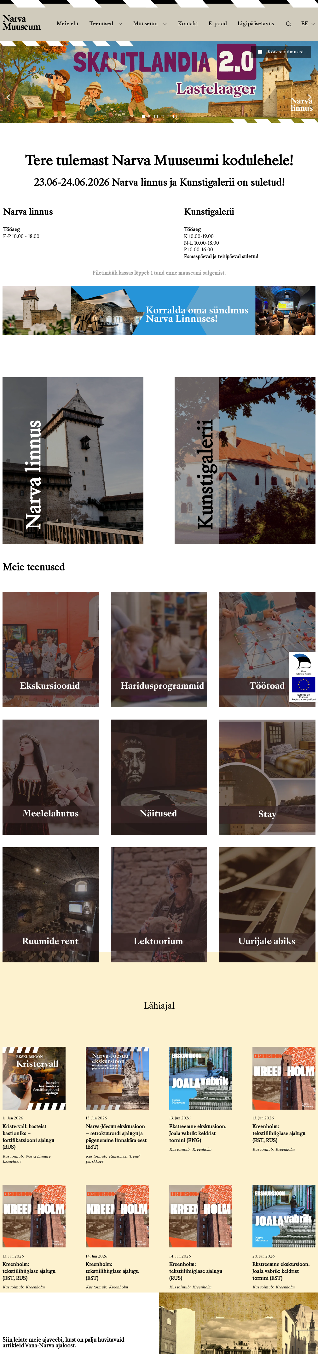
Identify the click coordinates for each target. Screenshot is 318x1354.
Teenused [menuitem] (101, 23)
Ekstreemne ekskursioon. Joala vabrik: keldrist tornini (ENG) (197, 1134)
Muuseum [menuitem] (145, 23)
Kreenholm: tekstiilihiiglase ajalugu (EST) (112, 1272)
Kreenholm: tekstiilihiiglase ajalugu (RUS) (195, 1272)
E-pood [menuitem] (218, 23)
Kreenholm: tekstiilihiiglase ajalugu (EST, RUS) (278, 1134)
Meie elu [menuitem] (67, 23)
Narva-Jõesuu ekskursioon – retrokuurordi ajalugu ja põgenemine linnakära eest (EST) (116, 1137)
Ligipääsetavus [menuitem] (256, 23)
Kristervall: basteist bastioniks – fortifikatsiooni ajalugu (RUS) (28, 1137)
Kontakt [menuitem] (188, 23)
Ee (304, 23)
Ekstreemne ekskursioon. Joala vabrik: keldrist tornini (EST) (280, 1272)
